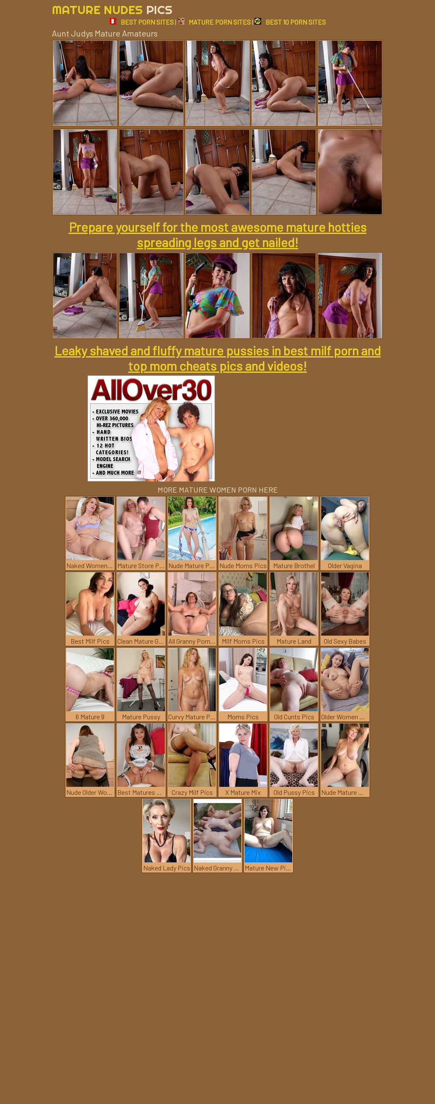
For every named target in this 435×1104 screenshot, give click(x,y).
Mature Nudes (112, 9)
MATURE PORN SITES (214, 22)
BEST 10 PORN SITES (290, 22)
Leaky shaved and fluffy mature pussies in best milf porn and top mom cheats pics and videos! (217, 358)
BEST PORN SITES (142, 22)
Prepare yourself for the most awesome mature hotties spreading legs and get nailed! (218, 234)
